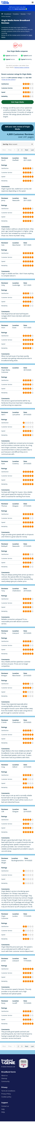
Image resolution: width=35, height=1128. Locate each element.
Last (32, 150)
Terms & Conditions (8, 1091)
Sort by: (5, 144)
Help (3, 1109)
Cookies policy (6, 1097)
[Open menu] (32, 2)
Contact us (5, 1106)
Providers (16, 14)
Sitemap (4, 1078)
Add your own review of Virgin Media (17, 128)
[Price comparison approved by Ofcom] (23, 1063)
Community (5, 1081)
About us (4, 1076)
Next (26, 150)
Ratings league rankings (21, 67)
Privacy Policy (6, 1094)
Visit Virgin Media (17, 102)
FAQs (3, 1112)
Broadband (7, 14)
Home (2, 14)
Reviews (23, 14)
